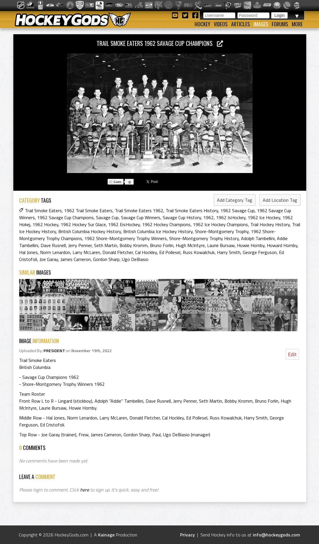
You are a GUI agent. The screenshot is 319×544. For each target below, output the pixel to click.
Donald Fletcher (117, 252)
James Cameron (75, 259)
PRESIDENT (54, 350)
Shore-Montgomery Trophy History (204, 238)
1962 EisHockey (124, 224)
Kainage (106, 534)
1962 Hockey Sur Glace (83, 224)
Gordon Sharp (106, 259)
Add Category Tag (234, 200)
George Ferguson (260, 252)
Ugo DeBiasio (135, 259)
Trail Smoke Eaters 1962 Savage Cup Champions (160, 43)
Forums (280, 24)
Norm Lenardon (55, 252)
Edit (292, 354)
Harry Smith (228, 252)
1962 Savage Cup (237, 210)
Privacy (187, 534)
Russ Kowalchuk (199, 252)
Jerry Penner (80, 245)
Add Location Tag (280, 200)
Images (260, 24)
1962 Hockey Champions (166, 224)
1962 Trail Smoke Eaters (88, 210)
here (84, 489)
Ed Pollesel (169, 252)
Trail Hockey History (270, 224)
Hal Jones (28, 252)
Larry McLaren (86, 252)
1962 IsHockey (230, 217)
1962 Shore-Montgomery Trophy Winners (125, 238)
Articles (240, 24)
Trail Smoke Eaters (43, 210)
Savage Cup (107, 217)
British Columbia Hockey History (89, 231)
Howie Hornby (250, 245)
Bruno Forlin (161, 245)
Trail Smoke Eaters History (192, 210)
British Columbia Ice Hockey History (158, 231)
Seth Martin (105, 245)
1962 (208, 217)
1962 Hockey (45, 224)
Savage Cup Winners (140, 217)
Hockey (202, 24)
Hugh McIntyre (190, 245)
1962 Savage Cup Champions (65, 217)
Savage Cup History (182, 217)
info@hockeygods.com (276, 534)
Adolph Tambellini (258, 238)
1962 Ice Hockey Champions (220, 224)
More (297, 24)
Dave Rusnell (53, 245)
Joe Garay (48, 259)
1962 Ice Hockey (264, 217)
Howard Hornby (282, 245)
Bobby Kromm (133, 245)
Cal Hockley (146, 252)
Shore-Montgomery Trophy (222, 231)
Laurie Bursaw (221, 245)
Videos (221, 24)
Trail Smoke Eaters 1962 (139, 210)
